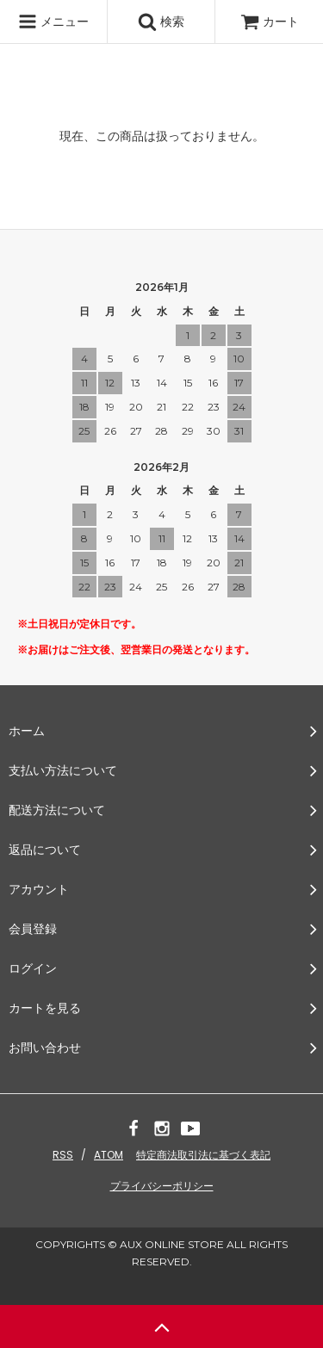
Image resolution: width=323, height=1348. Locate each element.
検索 (161, 21)
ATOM (108, 1154)
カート (269, 21)
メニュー (53, 21)
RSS (63, 1154)
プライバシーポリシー (162, 1185)
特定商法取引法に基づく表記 (203, 1154)
